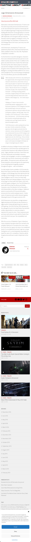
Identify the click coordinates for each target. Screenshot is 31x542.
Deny (15, 531)
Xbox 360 (4, 267)
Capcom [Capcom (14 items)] (27, 505)
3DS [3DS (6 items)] (2, 505)
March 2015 (6, 469)
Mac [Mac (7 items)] (12, 509)
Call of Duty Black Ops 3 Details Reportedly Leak (22, 285)
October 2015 (6, 442)
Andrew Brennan (7, 16)
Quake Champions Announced (9, 378)
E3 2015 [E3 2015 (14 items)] (3, 507)
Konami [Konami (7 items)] (9, 509)
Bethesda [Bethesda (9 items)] (13, 505)
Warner (21, 265)
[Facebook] (16, 299)
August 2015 (6, 450)
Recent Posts (10, 242)
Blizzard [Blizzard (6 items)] (18, 505)
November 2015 (7, 438)
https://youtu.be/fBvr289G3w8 (9, 21)
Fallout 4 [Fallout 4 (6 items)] (14, 507)
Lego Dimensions (8, 265)
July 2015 (5, 454)
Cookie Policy (15, 540)
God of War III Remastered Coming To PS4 (11, 488)
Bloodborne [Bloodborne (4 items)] (22, 505)
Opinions (3, 330)
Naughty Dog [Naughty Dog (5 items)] (21, 509)
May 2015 (5, 461)
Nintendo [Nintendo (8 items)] (26, 509)
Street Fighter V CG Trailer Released (6, 285)
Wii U (26, 265)
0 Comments (26, 8)
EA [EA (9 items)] (11, 507)
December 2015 (7, 435)
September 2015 (7, 446)
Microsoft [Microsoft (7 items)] (15, 509)
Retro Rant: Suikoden (6, 485)
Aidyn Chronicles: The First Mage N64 (10, 491)
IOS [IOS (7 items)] (6, 509)
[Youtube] (18, 299)
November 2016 (7, 412)
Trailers (9, 352)
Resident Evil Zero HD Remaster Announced (12, 482)
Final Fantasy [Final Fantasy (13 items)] (20, 507)
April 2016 (5, 423)
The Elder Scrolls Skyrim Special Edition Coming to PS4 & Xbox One (15, 355)
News (2, 8)
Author (3, 242)
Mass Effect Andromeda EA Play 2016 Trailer (14, 400)
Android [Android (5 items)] (9, 505)
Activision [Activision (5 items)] (5, 505)
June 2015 (5, 457)
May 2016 (5, 420)
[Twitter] (24, 299)
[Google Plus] (21, 299)
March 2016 (6, 427)
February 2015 (6, 473)
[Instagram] (26, 299)
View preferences (15, 536)
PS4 (18, 265)
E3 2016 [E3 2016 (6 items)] (8, 507)
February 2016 (6, 431)
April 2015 (5, 465)
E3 (1, 352)
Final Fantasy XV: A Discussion (9, 332)
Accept (15, 527)
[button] (28, 511)
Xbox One (9, 267)
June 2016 (5, 416)
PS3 (15, 265)
